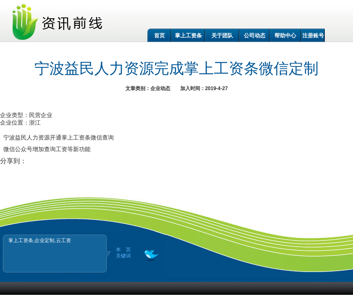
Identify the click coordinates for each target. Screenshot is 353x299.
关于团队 (222, 35)
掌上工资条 (188, 35)
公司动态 (254, 35)
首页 (159, 35)
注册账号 (313, 35)
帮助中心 (285, 35)
